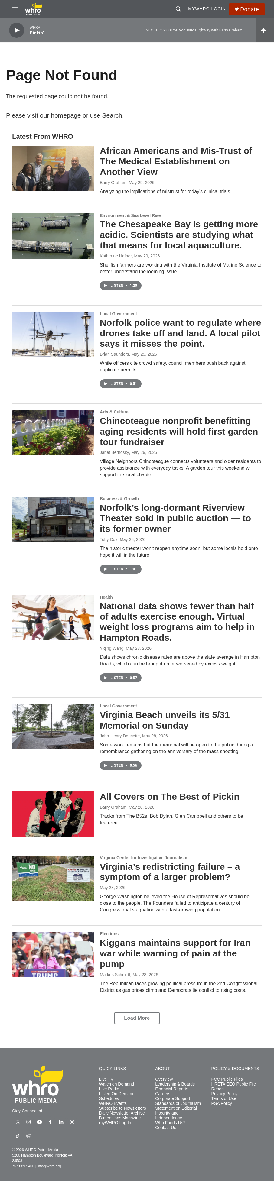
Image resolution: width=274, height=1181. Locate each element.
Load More (137, 1018)
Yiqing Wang (111, 648)
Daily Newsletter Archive (122, 1113)
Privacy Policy (224, 1094)
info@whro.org (49, 1166)
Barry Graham (113, 182)
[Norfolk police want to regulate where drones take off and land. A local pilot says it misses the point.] (53, 334)
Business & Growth (119, 498)
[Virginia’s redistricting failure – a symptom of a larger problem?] (53, 878)
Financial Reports (171, 1089)
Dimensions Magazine (120, 1118)
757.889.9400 (23, 1166)
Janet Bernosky (114, 452)
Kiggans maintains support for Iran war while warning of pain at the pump (175, 953)
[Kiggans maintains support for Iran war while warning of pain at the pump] (53, 954)
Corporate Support (172, 1098)
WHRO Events (113, 1103)
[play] (16, 30)
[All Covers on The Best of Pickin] (53, 814)
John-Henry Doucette (120, 735)
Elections (109, 933)
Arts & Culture (114, 411)
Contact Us (165, 1127)
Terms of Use (223, 1098)
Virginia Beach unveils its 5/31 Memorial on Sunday (165, 720)
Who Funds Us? (170, 1123)
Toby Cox (108, 539)
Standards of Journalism (178, 1103)
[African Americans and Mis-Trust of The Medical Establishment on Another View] (53, 168)
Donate (249, 9)
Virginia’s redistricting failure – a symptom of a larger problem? (170, 872)
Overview (164, 1079)
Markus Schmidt (115, 974)
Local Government (118, 313)
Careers (162, 1094)
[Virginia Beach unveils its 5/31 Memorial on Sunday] (53, 726)
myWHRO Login (207, 8)
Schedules (109, 1098)
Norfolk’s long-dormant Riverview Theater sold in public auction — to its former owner (175, 518)
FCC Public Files (227, 1079)
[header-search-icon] (178, 9)
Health (106, 597)
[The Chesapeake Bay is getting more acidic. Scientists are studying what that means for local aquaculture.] (53, 236)
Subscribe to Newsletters (122, 1108)
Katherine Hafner (116, 256)
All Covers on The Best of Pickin (170, 796)
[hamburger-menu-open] (15, 9)
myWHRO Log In (115, 1123)
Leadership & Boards (175, 1084)
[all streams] (265, 30)
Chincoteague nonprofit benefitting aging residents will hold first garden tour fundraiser (179, 431)
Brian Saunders (114, 354)
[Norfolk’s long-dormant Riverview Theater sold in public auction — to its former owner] (53, 519)
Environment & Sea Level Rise (130, 215)
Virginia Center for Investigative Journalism (143, 857)
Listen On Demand (117, 1094)
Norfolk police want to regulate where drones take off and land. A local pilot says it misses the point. (180, 333)
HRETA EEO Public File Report (233, 1086)
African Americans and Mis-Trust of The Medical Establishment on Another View (176, 161)
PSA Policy (221, 1103)
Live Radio (109, 1089)
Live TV (106, 1079)
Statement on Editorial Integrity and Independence (176, 1113)
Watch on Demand (116, 1084)
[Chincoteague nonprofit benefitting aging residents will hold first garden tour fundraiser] (53, 432)
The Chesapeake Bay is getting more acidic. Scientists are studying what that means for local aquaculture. (179, 234)
